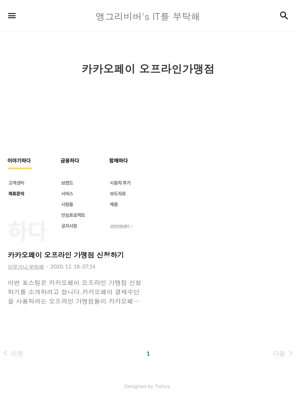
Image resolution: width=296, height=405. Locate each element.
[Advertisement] (148, 99)
